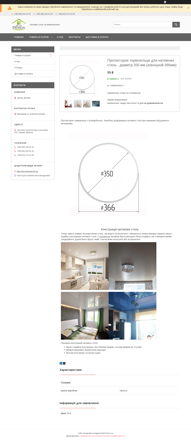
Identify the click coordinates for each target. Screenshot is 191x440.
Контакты (74, 37)
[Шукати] (176, 24)
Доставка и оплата (97, 37)
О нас (60, 37)
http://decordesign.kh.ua (27, 171)
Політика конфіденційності (113, 436)
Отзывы (18, 67)
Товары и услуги (38, 37)
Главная (19, 37)
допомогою (104, 236)
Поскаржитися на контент (90, 436)
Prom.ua (109, 433)
